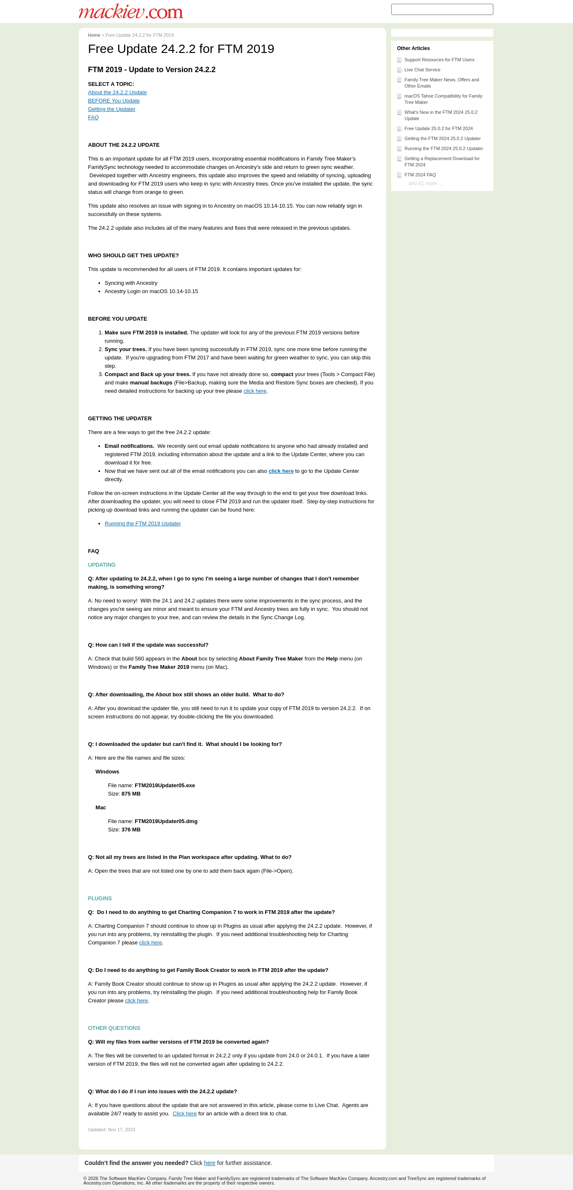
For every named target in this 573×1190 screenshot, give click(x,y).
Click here (185, 1113)
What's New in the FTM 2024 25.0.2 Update (436, 114)
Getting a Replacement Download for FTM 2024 (438, 161)
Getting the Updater (111, 109)
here (210, 1163)
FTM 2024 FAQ (416, 174)
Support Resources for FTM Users (435, 59)
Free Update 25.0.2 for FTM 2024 (434, 128)
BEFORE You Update (114, 101)
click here (255, 391)
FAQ (93, 117)
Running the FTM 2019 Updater (143, 523)
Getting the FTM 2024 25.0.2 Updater (438, 138)
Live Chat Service (418, 69)
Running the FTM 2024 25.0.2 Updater (439, 148)
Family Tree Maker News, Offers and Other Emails (437, 82)
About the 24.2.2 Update (117, 92)
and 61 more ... (425, 183)
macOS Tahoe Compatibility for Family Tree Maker (439, 98)
